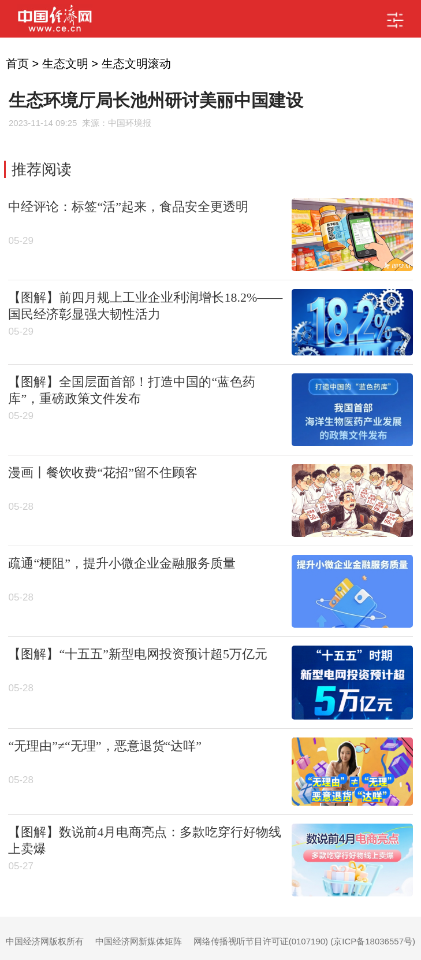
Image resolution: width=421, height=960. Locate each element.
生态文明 (65, 63)
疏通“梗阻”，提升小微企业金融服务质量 (122, 563)
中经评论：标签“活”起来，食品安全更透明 (128, 206)
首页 (17, 63)
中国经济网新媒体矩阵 (138, 941)
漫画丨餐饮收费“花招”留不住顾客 (103, 472)
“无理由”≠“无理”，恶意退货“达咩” (105, 746)
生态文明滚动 (136, 63)
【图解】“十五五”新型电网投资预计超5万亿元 (137, 654)
